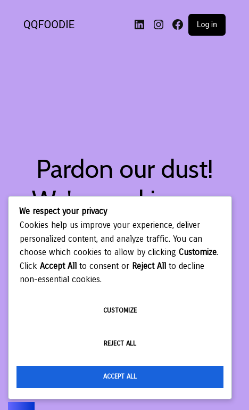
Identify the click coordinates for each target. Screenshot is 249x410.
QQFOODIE (48, 24)
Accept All (120, 376)
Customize (120, 310)
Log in (207, 24)
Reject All (120, 343)
